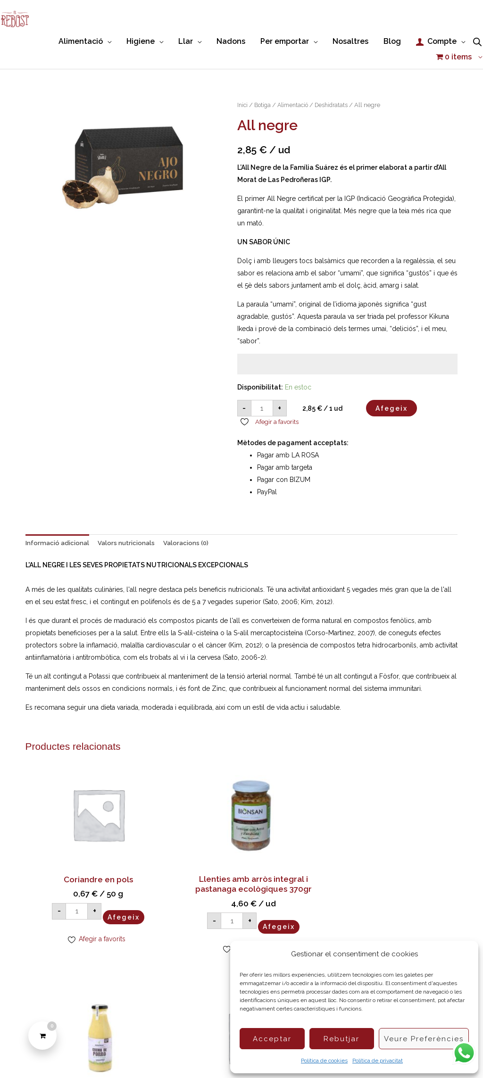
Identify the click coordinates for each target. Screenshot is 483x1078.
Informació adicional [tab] (58, 527)
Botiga (264, 88)
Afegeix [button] (76, 884)
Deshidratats (338, 88)
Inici (243, 88)
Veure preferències (424, 1039)
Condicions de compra (204, 1054)
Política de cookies (324, 1060)
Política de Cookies (131, 1054)
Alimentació (297, 88)
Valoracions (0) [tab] (193, 527)
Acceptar (272, 1039)
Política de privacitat (377, 1060)
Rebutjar (341, 1039)
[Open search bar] (477, 40)
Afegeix (391, 392)
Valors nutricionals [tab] (130, 527)
